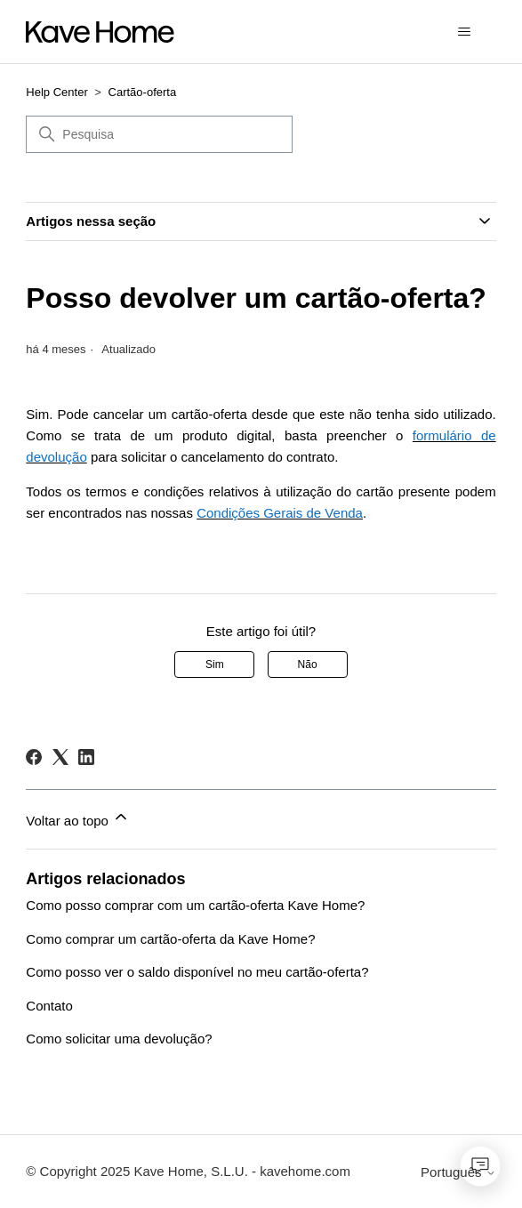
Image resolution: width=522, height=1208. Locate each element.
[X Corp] (60, 757)
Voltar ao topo (78, 818)
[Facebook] (34, 757)
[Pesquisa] (159, 134)
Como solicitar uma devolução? (119, 1038)
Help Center (56, 92)
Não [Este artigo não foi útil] (307, 664)
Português (458, 1172)
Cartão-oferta (142, 92)
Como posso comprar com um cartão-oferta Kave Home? (195, 905)
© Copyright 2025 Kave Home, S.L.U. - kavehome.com (188, 1171)
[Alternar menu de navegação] (464, 32)
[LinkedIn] (86, 757)
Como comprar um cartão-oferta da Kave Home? (170, 938)
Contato (49, 1005)
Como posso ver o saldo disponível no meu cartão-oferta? (197, 971)
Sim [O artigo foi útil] (214, 664)
